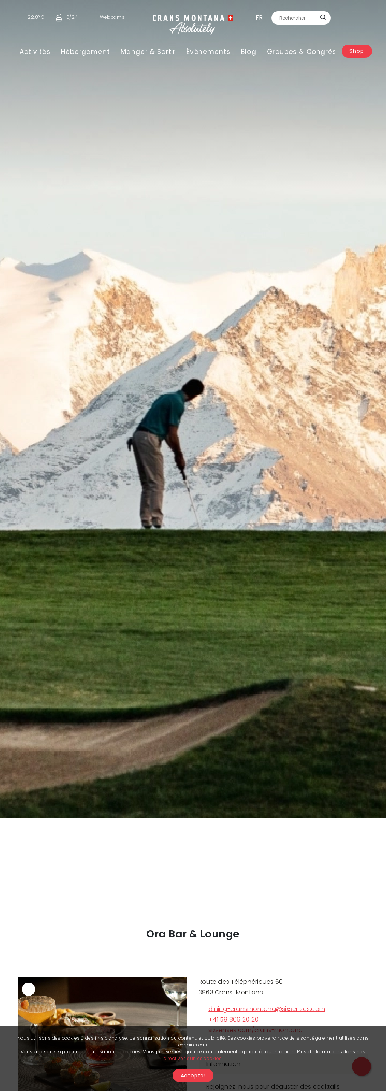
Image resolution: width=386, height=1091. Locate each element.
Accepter (193, 1075)
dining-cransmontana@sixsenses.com (262, 1009)
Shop (356, 51)
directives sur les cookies (193, 1058)
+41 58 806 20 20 (229, 1019)
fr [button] (259, 17)
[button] (29, 409)
